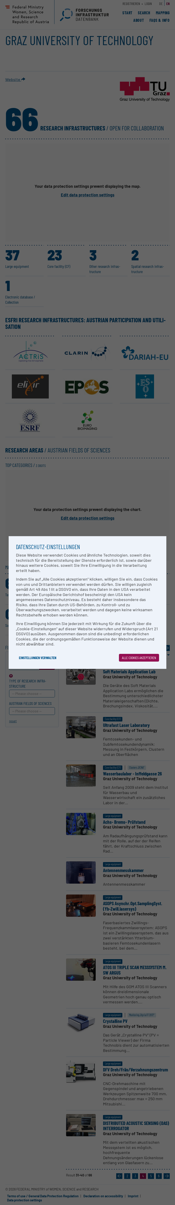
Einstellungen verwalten (37, 657)
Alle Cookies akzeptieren (139, 657)
